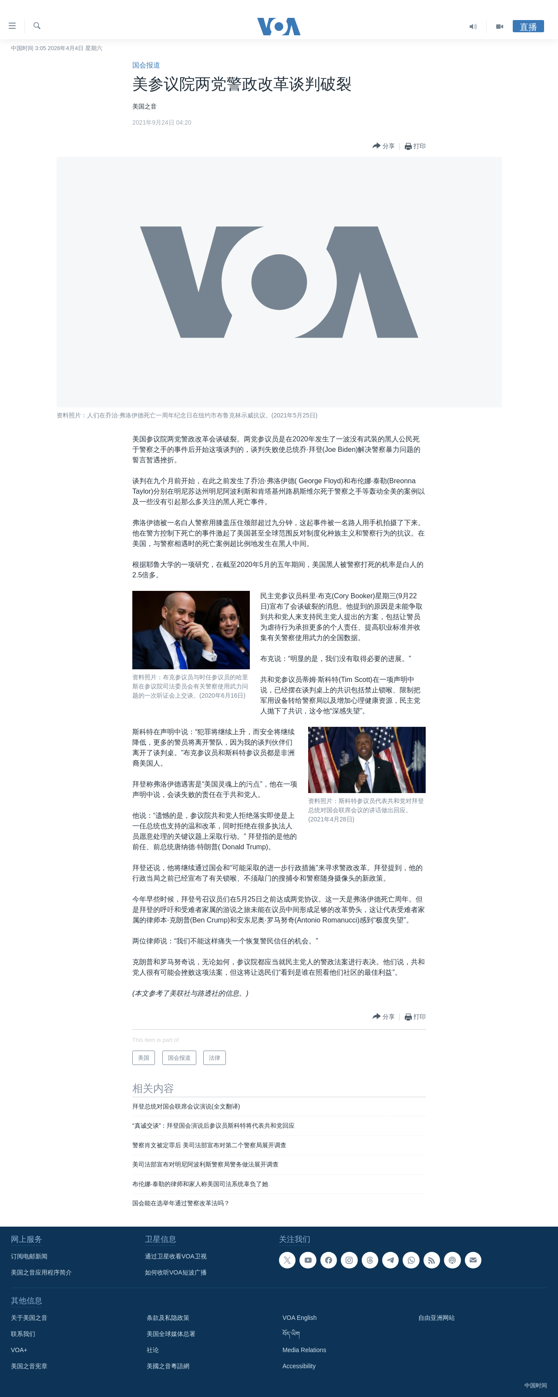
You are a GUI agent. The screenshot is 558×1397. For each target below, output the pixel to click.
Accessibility (299, 1366)
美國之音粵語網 (168, 1366)
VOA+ (19, 1349)
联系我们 (23, 1333)
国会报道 (146, 65)
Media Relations (304, 1349)
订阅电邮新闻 (29, 1256)
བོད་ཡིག (291, 1333)
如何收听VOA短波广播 (176, 1272)
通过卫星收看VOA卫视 (176, 1256)
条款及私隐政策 (168, 1317)
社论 (153, 1349)
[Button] (384, 146)
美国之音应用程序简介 (41, 1272)
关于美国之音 (29, 1317)
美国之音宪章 (29, 1366)
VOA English (299, 1317)
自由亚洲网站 (436, 1317)
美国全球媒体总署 (171, 1333)
